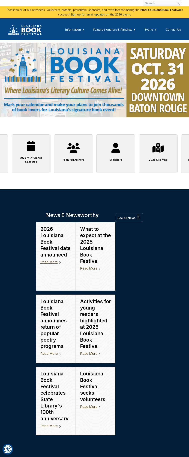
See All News (129, 214)
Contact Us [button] (173, 29)
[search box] (160, 3)
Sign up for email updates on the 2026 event (100, 14)
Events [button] (151, 29)
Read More (49, 249)
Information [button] (74, 29)
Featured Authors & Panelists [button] (114, 29)
